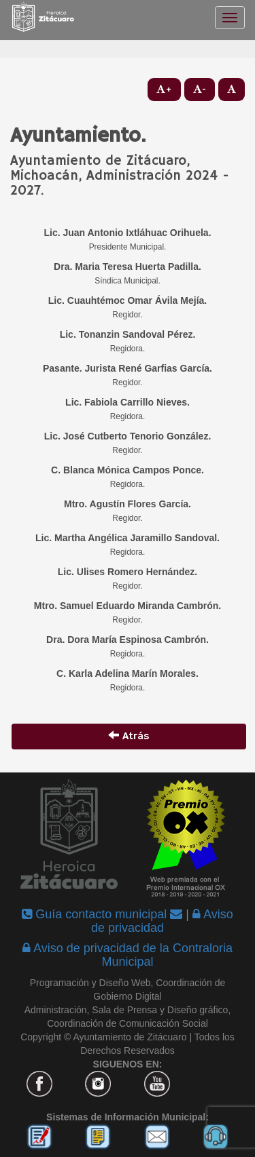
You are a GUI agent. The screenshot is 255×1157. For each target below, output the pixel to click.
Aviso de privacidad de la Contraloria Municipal (127, 954)
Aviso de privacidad (162, 921)
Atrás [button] (129, 736)
